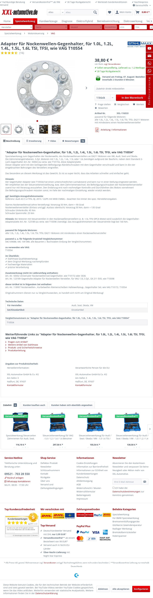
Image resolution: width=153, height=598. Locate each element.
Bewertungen (73, 141)
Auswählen (110, 27)
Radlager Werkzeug (122, 528)
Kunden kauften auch (34, 405)
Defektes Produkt (49, 463)
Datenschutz (82, 477)
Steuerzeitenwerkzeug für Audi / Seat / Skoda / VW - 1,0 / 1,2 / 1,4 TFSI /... (132, 437)
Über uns (45, 480)
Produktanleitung (15, 350)
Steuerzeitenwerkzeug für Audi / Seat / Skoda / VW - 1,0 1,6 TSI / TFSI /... (95, 437)
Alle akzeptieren (121, 589)
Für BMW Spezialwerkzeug (126, 518)
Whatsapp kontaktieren (17, 481)
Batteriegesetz (83, 495)
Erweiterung (33, 140)
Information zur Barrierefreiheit (92, 466)
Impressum (82, 498)
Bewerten (101, 108)
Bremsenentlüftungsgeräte (126, 521)
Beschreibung (11, 140)
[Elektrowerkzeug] (133, 21)
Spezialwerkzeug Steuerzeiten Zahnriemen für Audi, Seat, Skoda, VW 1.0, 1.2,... (21, 437)
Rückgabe (45, 477)
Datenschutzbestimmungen (126, 491)
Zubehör (10, 405)
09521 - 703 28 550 (17, 474)
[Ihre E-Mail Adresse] (127, 482)
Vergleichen (121, 104)
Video (52, 140)
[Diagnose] (67, 21)
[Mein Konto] (123, 12)
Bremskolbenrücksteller (124, 532)
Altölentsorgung (84, 480)
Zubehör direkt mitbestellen (110, 88)
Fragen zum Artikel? (16, 341)
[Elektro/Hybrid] (84, 21)
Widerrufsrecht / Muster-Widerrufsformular (89, 490)
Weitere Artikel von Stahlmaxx (21, 344)
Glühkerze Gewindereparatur (127, 525)
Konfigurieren (141, 589)
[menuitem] (72, 12)
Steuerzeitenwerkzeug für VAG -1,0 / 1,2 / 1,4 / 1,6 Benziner (58, 437)
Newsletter (45, 466)
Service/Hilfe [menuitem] (141, 5)
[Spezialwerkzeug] (25, 21)
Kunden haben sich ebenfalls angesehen (71, 405)
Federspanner (120, 535)
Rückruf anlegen (14, 477)
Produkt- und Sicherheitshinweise (23, 347)
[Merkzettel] (109, 12)
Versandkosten (50, 562)
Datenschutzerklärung (46, 593)
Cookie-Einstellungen (87, 463)
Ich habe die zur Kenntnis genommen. (128, 492)
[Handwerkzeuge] (48, 21)
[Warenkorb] (142, 12)
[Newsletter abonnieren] (144, 482)
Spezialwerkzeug (121, 514)
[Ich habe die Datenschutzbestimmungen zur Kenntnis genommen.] (113, 488)
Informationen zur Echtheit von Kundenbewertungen (92, 472)
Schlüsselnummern (50, 470)
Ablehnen (103, 589)
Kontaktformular (15, 385)
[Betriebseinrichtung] (108, 21)
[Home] (7, 21)
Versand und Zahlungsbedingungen (51, 486)
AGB (78, 484)
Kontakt (44, 473)
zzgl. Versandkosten (112, 64)
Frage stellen (103, 104)
